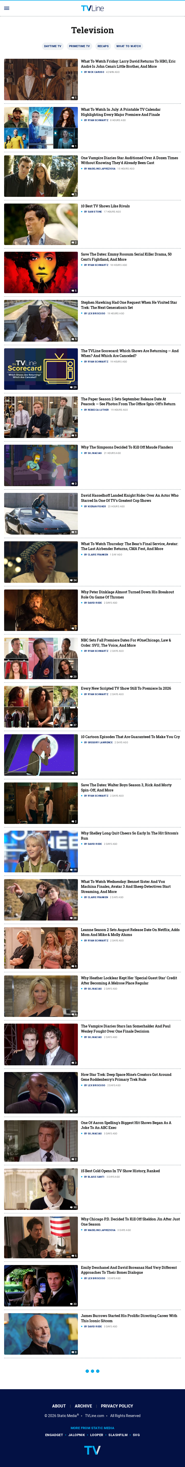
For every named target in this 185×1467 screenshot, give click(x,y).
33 (75, 1304)
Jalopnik (76, 1434)
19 (75, 870)
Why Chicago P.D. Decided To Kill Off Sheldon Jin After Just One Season (130, 1222)
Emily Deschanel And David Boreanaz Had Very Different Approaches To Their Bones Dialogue (129, 1270)
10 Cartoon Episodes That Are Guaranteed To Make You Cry (130, 736)
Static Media (67, 1415)
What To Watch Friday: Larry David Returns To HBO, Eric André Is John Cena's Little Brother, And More (128, 64)
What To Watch (128, 46)
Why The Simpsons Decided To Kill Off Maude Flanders (127, 447)
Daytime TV (52, 46)
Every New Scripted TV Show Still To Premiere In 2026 (126, 688)
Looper (96, 1434)
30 (75, 1207)
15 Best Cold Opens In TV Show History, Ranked (120, 1170)
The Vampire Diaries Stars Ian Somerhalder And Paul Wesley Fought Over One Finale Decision (125, 1029)
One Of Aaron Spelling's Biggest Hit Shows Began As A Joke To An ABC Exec (126, 1125)
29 (75, 387)
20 (75, 677)
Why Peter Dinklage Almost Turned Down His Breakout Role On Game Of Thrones (127, 594)
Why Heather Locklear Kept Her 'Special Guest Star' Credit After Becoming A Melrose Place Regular (129, 980)
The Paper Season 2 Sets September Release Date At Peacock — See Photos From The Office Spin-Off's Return (128, 402)
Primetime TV (79, 46)
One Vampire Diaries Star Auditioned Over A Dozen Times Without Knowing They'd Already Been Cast (129, 160)
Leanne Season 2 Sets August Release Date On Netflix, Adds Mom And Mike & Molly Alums (130, 932)
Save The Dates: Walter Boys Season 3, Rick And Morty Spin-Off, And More (126, 787)
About (59, 1406)
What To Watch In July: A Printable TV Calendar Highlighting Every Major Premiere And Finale (121, 112)
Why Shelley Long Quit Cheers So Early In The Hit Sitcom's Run (129, 836)
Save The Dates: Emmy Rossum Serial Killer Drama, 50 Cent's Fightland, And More (126, 257)
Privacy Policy (117, 1406)
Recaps (103, 46)
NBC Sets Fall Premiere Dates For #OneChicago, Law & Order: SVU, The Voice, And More (126, 643)
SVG (136, 1434)
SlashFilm (117, 1434)
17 (75, 1111)
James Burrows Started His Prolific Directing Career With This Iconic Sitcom (129, 1318)
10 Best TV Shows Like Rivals (105, 206)
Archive (83, 1406)
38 (75, 918)
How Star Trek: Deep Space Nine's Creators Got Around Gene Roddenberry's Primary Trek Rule (126, 1077)
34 (75, 580)
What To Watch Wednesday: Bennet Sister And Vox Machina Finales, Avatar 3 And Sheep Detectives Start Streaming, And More (126, 886)
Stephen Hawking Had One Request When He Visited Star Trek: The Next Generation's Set (129, 305)
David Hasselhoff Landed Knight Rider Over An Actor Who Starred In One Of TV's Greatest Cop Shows (130, 498)
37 (75, 725)
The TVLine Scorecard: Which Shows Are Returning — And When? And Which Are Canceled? (130, 353)
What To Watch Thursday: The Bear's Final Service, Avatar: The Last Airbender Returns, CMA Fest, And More (129, 546)
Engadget (54, 1434)
